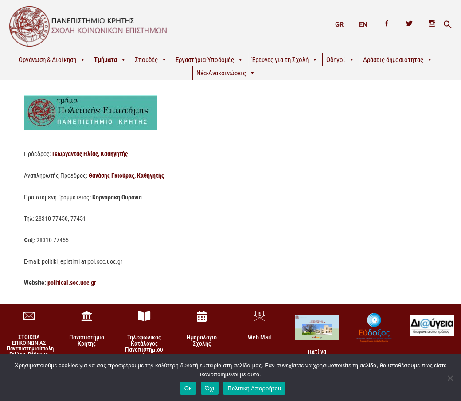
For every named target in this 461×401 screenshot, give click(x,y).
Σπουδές (151, 59)
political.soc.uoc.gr (71, 282)
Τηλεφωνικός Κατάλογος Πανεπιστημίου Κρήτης (144, 345)
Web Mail (259, 336)
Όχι (210, 388)
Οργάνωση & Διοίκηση (52, 59)
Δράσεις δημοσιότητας (398, 59)
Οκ (188, 388)
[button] (447, 25)
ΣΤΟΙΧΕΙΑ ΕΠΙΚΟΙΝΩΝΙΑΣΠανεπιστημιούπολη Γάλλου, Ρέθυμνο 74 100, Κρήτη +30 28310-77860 (30, 350)
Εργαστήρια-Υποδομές (209, 59)
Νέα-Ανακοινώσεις (225, 73)
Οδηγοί (340, 59)
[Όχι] (449, 377)
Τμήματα (110, 59)
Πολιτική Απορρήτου (254, 388)
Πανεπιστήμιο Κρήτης (86, 339)
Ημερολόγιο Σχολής (202, 339)
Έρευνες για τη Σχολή (285, 59)
